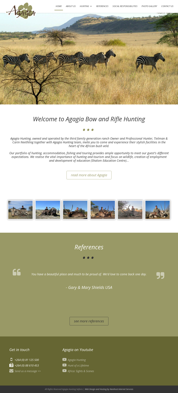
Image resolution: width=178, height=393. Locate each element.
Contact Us (167, 6)
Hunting (85, 7)
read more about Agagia (89, 175)
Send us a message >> (25, 371)
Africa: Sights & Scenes (78, 371)
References (102, 6)
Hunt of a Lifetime (75, 365)
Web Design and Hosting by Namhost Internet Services (109, 389)
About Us (71, 6)
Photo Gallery (149, 6)
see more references (89, 321)
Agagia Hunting (74, 360)
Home (59, 6)
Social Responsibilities (125, 6)
